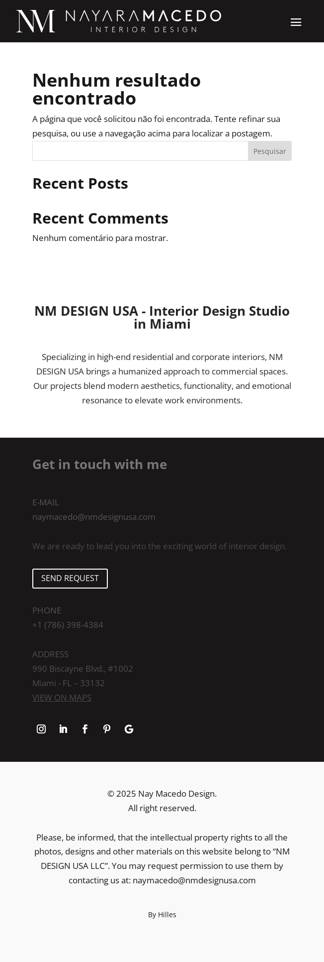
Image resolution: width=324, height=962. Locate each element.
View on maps (61, 697)
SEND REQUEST (70, 578)
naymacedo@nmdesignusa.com (94, 516)
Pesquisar (269, 151)
